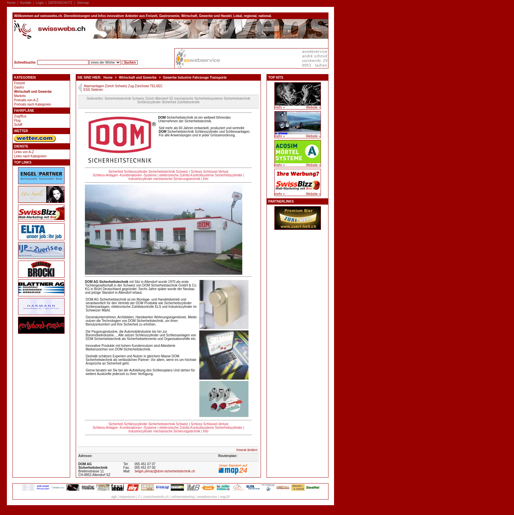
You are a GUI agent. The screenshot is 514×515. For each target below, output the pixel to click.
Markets (20, 96)
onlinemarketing (183, 497)
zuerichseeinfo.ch (156, 497)
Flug (17, 120)
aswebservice (207, 497)
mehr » (280, 107)
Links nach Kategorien (30, 156)
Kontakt (25, 3)
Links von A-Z (24, 152)
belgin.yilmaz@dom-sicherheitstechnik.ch (165, 471)
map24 (225, 497)
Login (40, 3)
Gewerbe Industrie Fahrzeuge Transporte (195, 77)
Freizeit (19, 83)
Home (11, 3)
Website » (313, 107)
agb (114, 497)
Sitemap (83, 3)
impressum (127, 497)
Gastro (19, 87)
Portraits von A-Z (26, 100)
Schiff (18, 125)
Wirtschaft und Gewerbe (33, 91)
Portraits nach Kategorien (32, 104)
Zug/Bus (20, 116)
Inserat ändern (247, 450)
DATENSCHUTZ (60, 3)
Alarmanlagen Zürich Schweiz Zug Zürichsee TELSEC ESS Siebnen (123, 87)
